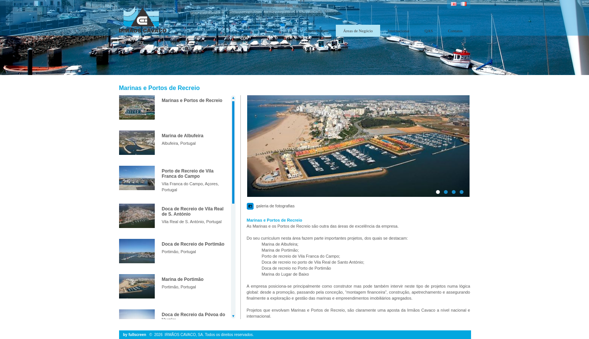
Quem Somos (317, 30)
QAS (428, 30)
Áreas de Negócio (358, 30)
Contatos (455, 30)
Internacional (398, 30)
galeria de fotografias (275, 206)
